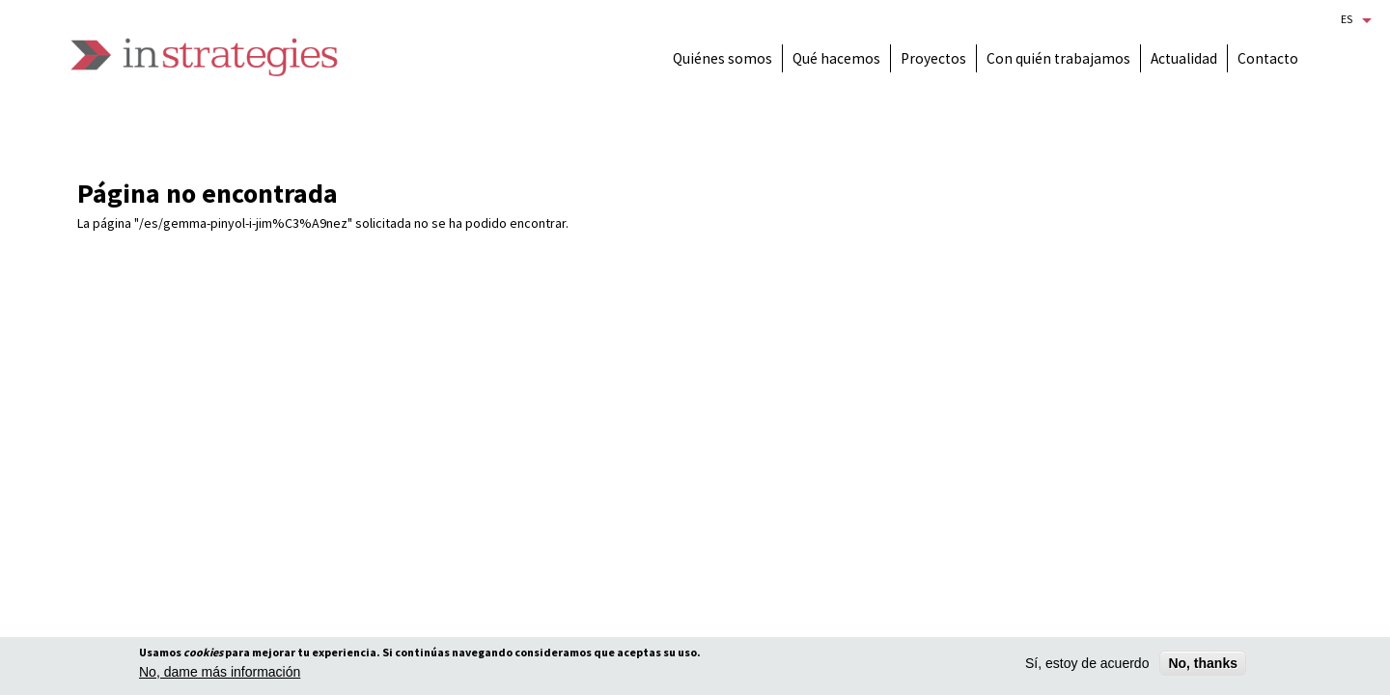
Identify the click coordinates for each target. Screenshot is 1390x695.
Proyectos (933, 58)
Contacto (1267, 58)
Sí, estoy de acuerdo (1087, 664)
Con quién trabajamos (1058, 58)
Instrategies (204, 57)
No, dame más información (219, 673)
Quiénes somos (722, 58)
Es (1346, 19)
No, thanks (1202, 664)
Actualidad (1184, 58)
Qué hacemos (836, 58)
